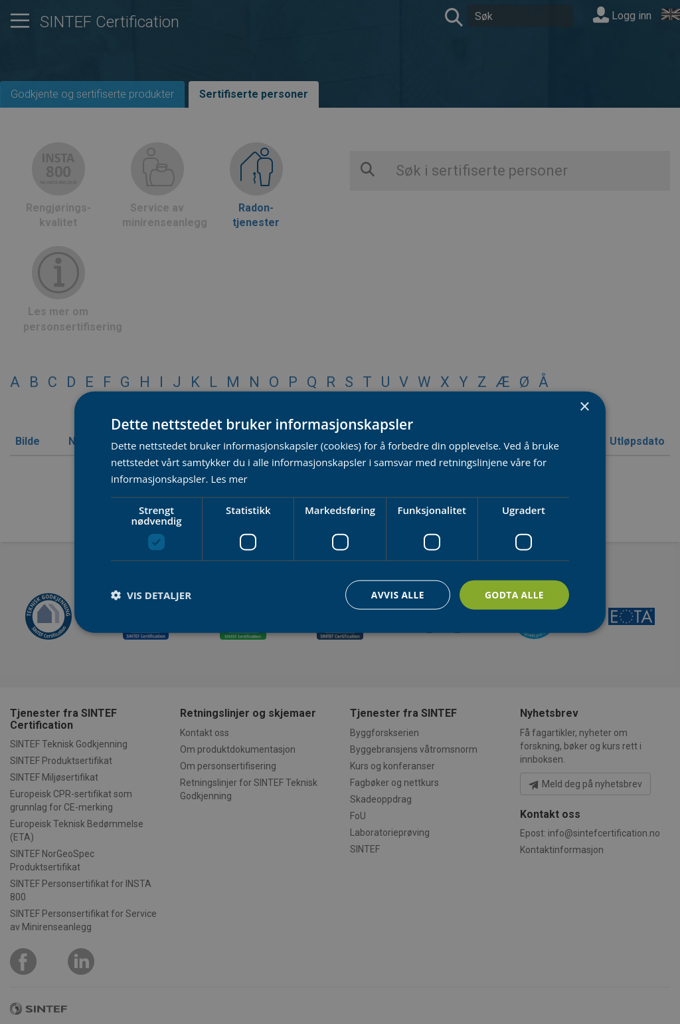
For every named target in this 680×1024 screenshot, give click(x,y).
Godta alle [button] (514, 594)
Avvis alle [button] (396, 594)
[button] (151, 594)
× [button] (584, 407)
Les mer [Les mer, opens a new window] (229, 478)
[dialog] (340, 511)
